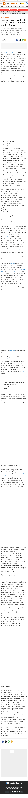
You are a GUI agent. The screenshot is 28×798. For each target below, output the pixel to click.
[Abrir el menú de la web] (1, 3)
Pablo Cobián (5, 359)
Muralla (7, 236)
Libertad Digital (14, 783)
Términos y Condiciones (11, 787)
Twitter (8, 792)
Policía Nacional (11, 271)
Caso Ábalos (8, 0)
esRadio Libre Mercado (15, 6)
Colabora (22, 3)
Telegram (20, 792)
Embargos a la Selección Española (17, 0)
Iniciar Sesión (27, 3)
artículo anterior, (9, 52)
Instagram (10, 792)
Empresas (2, 6)
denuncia (24, 371)
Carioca (12, 263)
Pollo (7, 230)
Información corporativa (13, 786)
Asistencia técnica (11, 788)
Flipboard (17, 792)
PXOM (10, 226)
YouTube (13, 792)
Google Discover (15, 792)
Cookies (20, 787)
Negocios (23, 6)
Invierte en (8, 6)
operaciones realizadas (15, 220)
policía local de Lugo (14, 249)
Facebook (6, 792)
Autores (19, 788)
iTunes (22, 792)
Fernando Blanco (18, 359)
